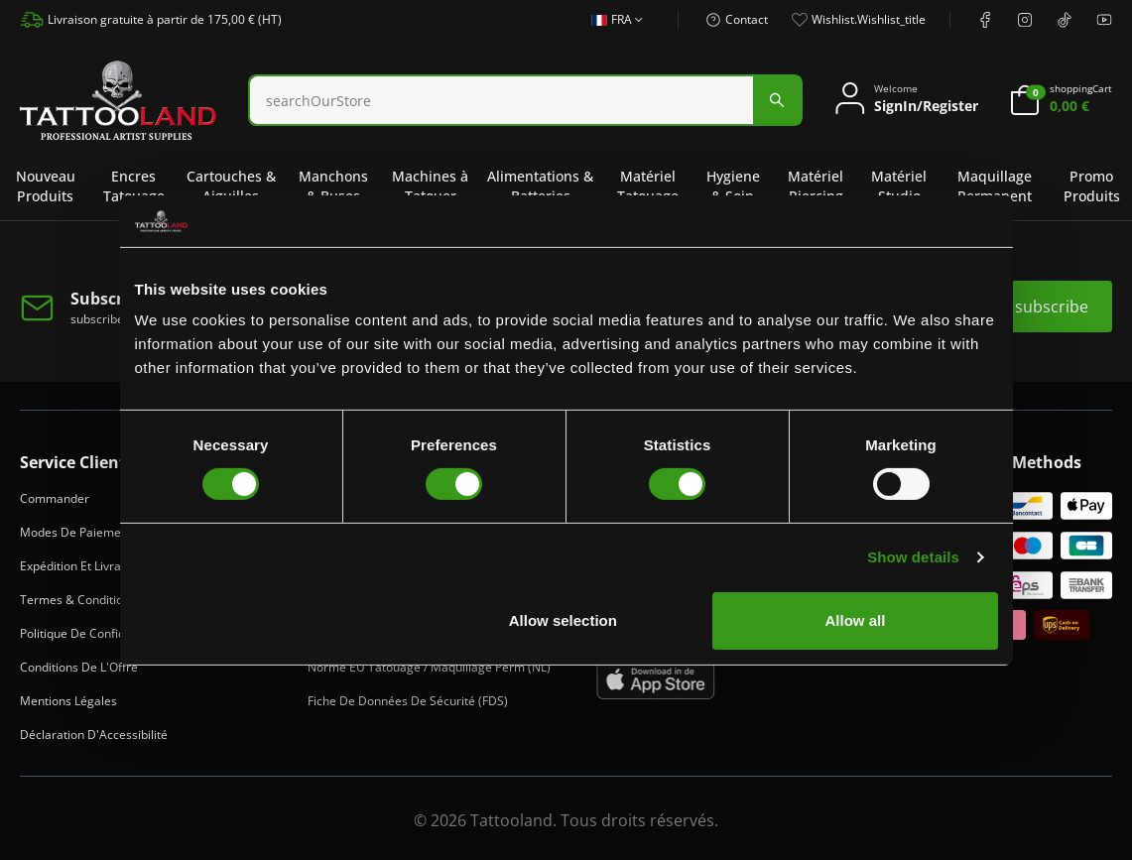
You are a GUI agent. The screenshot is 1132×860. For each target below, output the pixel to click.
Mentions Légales (68, 700)
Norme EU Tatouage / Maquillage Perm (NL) (429, 667)
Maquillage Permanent (994, 186)
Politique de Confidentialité (95, 633)
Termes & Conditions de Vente (104, 599)
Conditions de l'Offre (79, 667)
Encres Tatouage (134, 186)
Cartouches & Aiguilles (231, 186)
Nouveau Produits (45, 186)
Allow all (855, 620)
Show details (913, 557)
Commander (54, 498)
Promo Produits (1092, 186)
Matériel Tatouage (648, 186)
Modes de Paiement (76, 532)
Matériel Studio (899, 186)
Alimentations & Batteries (540, 186)
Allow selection (563, 620)
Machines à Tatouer (430, 186)
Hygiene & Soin (733, 186)
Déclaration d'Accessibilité (94, 734)
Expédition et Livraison (82, 565)
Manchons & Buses (333, 186)
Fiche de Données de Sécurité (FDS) (408, 700)
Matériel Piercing (815, 186)
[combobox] (525, 100)
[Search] (501, 100)
